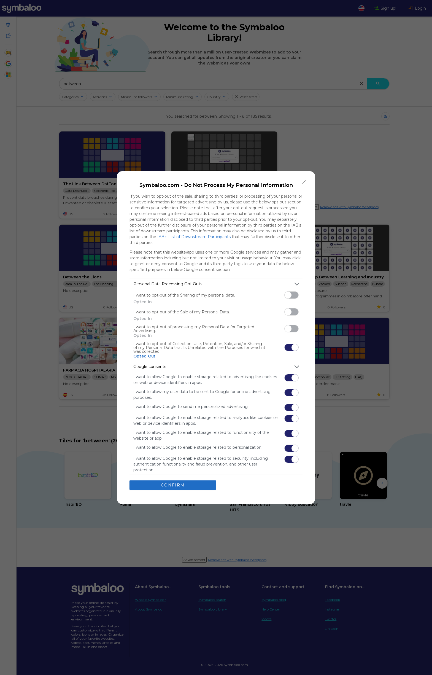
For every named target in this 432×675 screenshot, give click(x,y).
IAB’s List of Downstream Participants (194, 236)
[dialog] (216, 337)
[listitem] (216, 284)
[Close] (304, 182)
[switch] (291, 295)
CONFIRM (173, 485)
